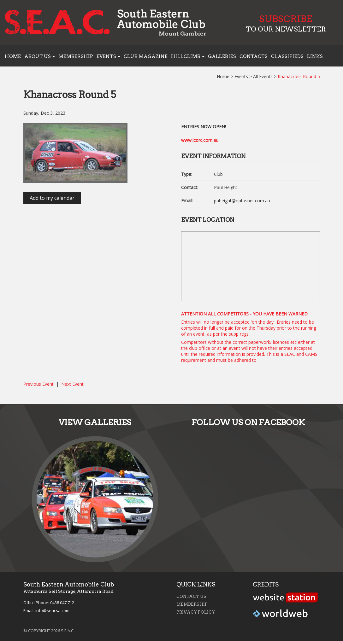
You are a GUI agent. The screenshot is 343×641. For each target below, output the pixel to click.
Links (315, 56)
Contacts (254, 56)
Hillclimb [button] (187, 56)
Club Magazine (146, 56)
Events (241, 76)
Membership (75, 56)
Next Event (72, 384)
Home (13, 56)
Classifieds (287, 56)
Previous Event (38, 384)
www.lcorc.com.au (199, 140)
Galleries (222, 56)
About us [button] (39, 56)
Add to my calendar (52, 197)
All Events (263, 76)
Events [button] (108, 56)
